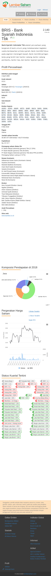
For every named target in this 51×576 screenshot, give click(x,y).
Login (39, 10)
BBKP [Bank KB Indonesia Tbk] (15, 110)
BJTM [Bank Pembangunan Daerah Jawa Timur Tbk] (4, 115)
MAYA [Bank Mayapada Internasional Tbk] (4, 119)
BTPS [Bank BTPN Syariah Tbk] (21, 117)
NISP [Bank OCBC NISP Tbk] (28, 119)
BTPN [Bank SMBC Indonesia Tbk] (15, 117)
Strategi (31, 14)
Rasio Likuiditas (29, 19)
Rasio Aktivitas (43, 19)
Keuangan (19, 87)
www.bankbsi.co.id (8, 216)
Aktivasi (45, 10)
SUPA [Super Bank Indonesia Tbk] (10, 121)
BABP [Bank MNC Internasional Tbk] (28, 108)
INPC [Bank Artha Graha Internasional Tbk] (38, 117)
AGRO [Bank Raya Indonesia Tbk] (4, 108)
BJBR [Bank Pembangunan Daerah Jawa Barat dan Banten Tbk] (44, 113)
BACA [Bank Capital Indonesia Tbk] (34, 108)
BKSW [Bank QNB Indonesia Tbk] (9, 115)
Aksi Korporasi (35, 544)
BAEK (39, 108)
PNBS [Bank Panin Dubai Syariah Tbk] (45, 119)
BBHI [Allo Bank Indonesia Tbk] (9, 110)
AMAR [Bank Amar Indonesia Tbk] (16, 108)
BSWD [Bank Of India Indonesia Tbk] (9, 117)
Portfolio (42, 14)
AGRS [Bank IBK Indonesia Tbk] (10, 108)
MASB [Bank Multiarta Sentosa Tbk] (44, 117)
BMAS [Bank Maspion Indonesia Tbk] (16, 115)
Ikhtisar (32, 521)
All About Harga (10, 534)
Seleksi (20, 14)
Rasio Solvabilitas (34, 22)
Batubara (33, 528)
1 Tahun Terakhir (34, 316)
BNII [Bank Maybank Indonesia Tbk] (38, 115)
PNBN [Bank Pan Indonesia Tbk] (39, 119)
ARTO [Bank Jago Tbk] (22, 108)
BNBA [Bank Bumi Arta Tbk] (27, 115)
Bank (14, 92)
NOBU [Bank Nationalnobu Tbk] (33, 119)
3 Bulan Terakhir (34, 311)
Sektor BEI (8, 526)
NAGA (22, 119)
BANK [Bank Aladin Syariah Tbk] (45, 108)
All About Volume (10, 536)
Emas (32, 531)
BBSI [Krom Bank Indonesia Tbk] (43, 110)
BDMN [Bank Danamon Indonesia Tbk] (21, 113)
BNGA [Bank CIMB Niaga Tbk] (33, 115)
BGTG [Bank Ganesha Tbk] (33, 113)
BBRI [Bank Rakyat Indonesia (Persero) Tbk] (38, 110)
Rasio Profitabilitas (18, 22)
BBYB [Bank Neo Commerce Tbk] (9, 113)
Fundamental (16, 19)
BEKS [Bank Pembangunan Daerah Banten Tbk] (27, 113)
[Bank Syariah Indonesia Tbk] (11, 38)
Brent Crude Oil (35, 526)
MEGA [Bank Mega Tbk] (16, 119)
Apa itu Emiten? (35, 551)
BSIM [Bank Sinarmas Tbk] (4, 117)
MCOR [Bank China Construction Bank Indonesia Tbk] (9, 119)
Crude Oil (33, 523)
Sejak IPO (32, 320)
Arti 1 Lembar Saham (37, 554)
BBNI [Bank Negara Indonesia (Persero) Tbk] (27, 110)
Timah (32, 533)
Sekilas (7, 567)
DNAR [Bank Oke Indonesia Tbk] (32, 117)
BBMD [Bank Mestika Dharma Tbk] (20, 110)
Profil (5, 19)
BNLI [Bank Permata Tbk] (43, 115)
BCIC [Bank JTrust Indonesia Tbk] (15, 113)
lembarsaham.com (30, 574)
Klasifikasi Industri (11, 523)
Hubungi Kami (9, 569)
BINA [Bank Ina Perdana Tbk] (38, 113)
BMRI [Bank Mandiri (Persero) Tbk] (22, 115)
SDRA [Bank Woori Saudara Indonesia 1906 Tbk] (4, 121)
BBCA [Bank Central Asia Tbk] (4, 110)
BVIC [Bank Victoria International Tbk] (27, 117)
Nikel (32, 536)
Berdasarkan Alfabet (11, 521)
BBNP (32, 110)
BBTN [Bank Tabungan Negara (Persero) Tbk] (4, 113)
